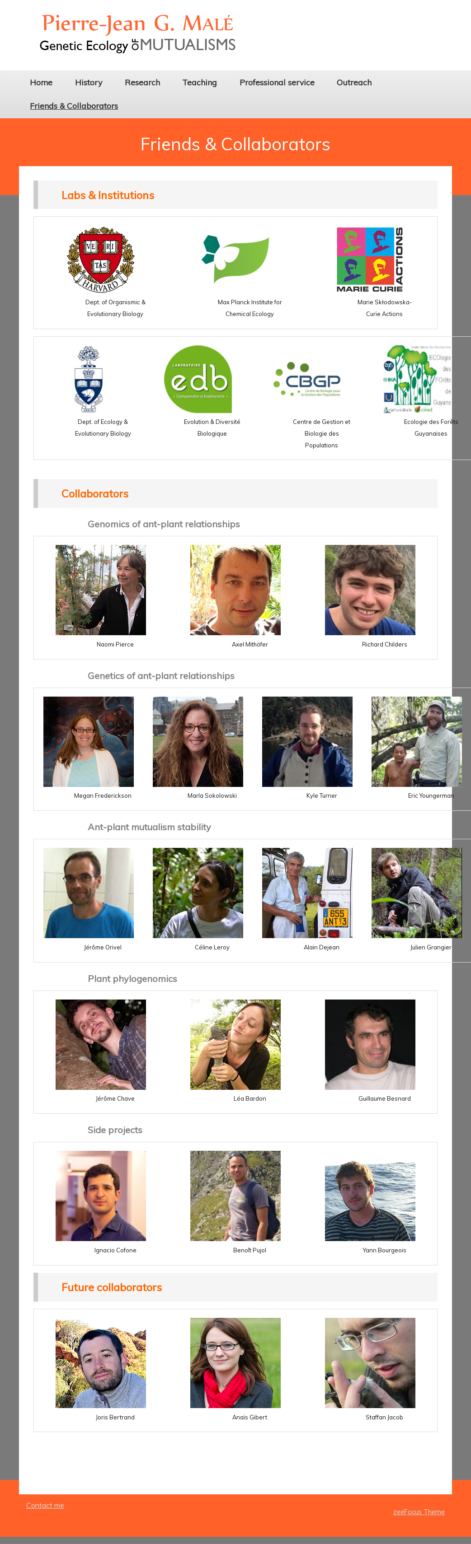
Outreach (354, 82)
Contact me (45, 1505)
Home (41, 82)
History (88, 82)
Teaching (199, 82)
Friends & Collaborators (74, 106)
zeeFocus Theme (419, 1512)
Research (142, 82)
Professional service (277, 82)
